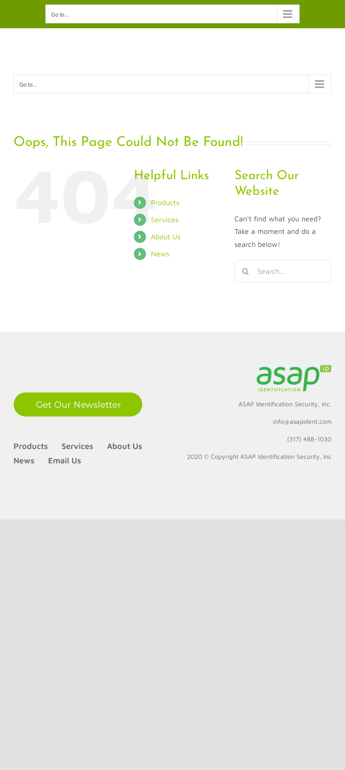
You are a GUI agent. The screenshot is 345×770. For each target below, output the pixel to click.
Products (165, 202)
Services (164, 220)
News (160, 254)
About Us (166, 237)
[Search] (245, 271)
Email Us (64, 460)
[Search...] (283, 271)
